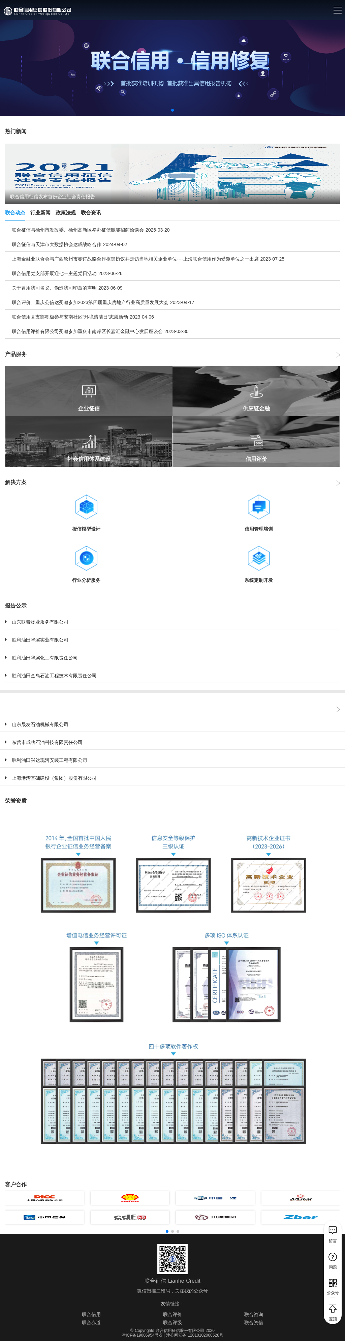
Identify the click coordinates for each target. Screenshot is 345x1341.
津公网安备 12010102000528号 (194, 1335)
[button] (172, 110)
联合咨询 (253, 1314)
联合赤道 (91, 1322)
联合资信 (253, 1322)
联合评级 (172, 1322)
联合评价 (172, 1314)
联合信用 (91, 1314)
